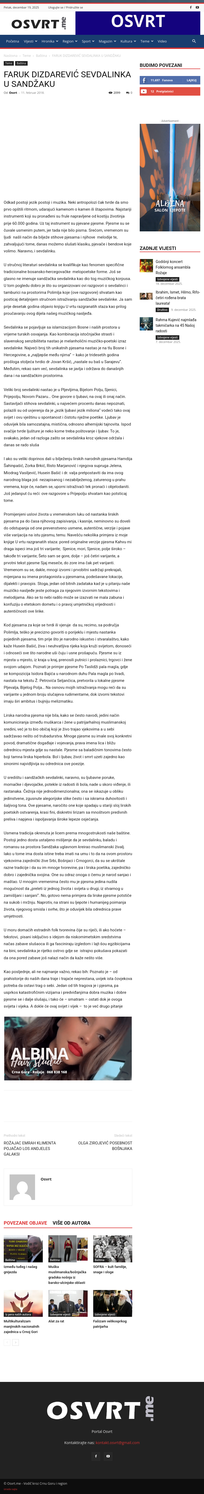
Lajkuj (192, 80)
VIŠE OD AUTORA (71, 1223)
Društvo (162, 310)
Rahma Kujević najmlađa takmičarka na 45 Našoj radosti (176, 325)
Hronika (50, 41)
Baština (41, 55)
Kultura (128, 41)
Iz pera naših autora (18, 1314)
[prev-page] (7, 1342)
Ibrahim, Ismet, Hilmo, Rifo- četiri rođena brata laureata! (178, 297)
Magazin (107, 41)
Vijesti (30, 41)
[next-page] (15, 1342)
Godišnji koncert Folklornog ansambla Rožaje (173, 267)
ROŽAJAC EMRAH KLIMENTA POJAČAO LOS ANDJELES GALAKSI (30, 1149)
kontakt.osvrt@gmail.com (118, 1442)
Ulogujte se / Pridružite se (65, 7)
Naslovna (11, 55)
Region (70, 41)
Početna (12, 41)
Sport (88, 41)
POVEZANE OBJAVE (25, 1223)
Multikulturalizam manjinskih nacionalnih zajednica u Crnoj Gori (21, 1326)
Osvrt (13, 93)
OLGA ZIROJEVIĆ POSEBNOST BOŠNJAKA (105, 1146)
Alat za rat (56, 1321)
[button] (194, 41)
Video (162, 41)
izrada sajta (10, 1489)
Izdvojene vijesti (60, 1314)
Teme (147, 41)
